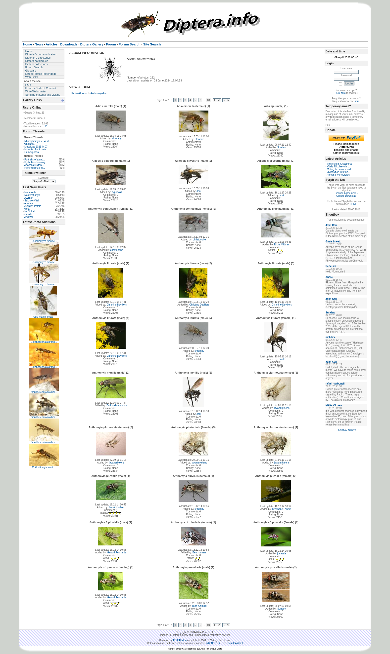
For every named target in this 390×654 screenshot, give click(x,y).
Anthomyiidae (98, 93)
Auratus (28, 203)
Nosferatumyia (32, 195)
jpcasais (281, 553)
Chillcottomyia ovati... (43, 467)
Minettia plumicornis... (36, 149)
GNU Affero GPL (213, 643)
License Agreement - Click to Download (346, 194)
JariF (199, 191)
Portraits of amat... (34, 159)
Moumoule (30, 192)
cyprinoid (117, 192)
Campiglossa (31, 152)
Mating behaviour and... (340, 169)
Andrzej (28, 217)
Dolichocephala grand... (44, 342)
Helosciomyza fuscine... (44, 241)
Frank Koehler (117, 507)
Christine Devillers (117, 304)
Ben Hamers (199, 552)
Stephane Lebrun (281, 509)
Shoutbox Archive (346, 430)
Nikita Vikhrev (281, 244)
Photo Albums (78, 93)
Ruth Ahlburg (199, 606)
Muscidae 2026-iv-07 (36, 146)
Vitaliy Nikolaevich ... (338, 166)
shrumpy (116, 138)
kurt (282, 195)
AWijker (28, 197)
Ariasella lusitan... (34, 165)
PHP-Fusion (180, 640)
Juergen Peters (32, 206)
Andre (329, 277)
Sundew (281, 147)
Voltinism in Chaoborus (339, 163)
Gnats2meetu (333, 241)
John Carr (331, 225)
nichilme (331, 337)
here (356, 101)
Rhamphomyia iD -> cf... (37, 141)
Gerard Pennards (116, 552)
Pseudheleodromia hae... (43, 392)
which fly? (29, 144)
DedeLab (331, 266)
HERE (353, 204)
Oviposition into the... (338, 172)
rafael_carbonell (335, 383)
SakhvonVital (31, 200)
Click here (340, 93)
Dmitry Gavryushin (116, 405)
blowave (199, 139)
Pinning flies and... (34, 167)
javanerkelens (282, 408)
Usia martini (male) (43, 316)
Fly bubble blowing (34, 162)
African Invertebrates (338, 174)
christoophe (116, 250)
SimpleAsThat (235, 643)
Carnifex (29, 214)
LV (45, 126)
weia (27, 208)
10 (208, 100)
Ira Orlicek (30, 211)
